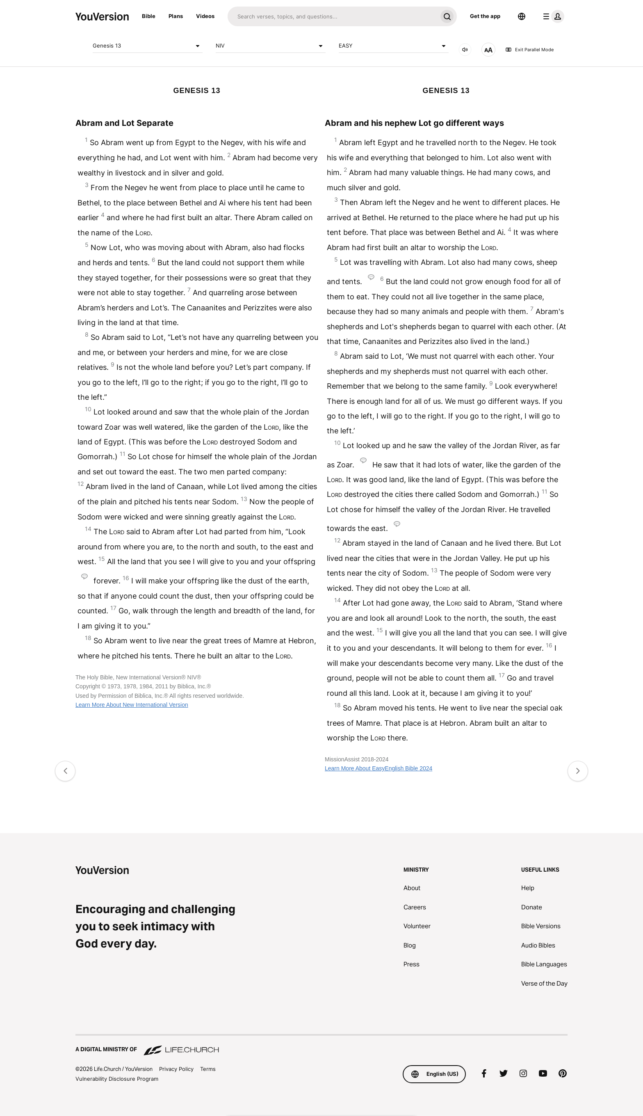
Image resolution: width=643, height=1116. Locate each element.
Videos (205, 16)
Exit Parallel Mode (529, 49)
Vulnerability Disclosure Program (116, 1078)
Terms (208, 1069)
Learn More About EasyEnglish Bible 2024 (378, 768)
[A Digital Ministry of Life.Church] (321, 1045)
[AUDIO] (465, 49)
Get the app (485, 16)
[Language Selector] (521, 16)
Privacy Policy (176, 1069)
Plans (176, 16)
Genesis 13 (148, 46)
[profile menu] (552, 16)
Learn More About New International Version (131, 704)
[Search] (332, 16)
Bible (148, 16)
